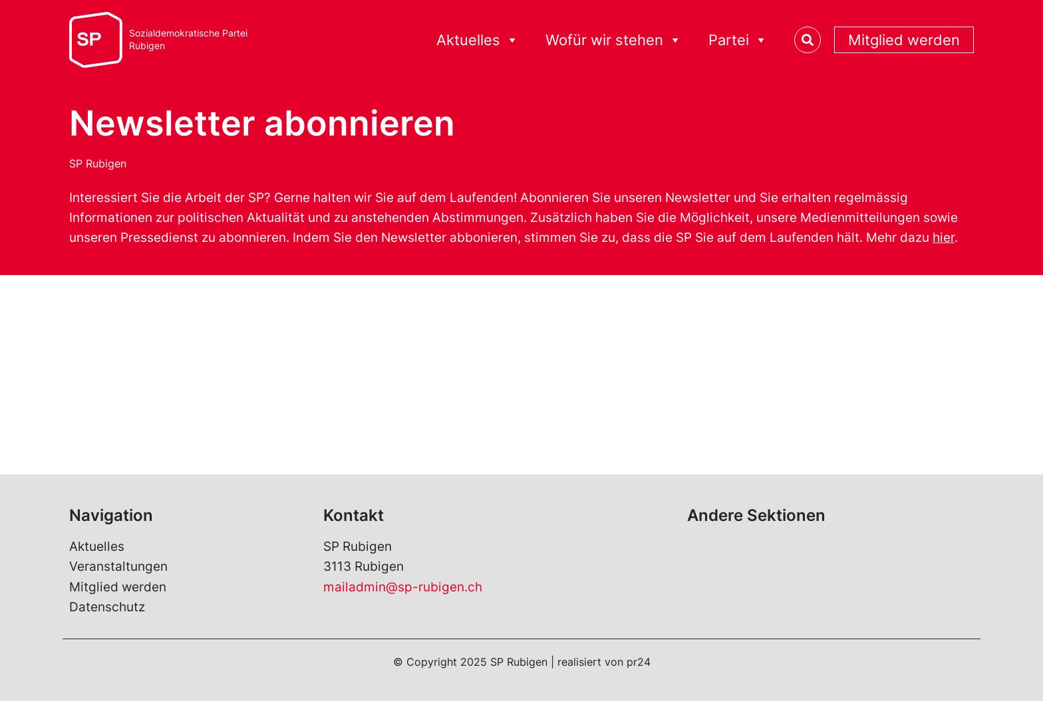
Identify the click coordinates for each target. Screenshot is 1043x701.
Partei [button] (738, 40)
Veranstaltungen (118, 566)
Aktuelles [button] (477, 40)
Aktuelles (96, 546)
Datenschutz (107, 607)
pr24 (639, 661)
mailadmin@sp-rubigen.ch (402, 587)
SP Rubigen (97, 163)
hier (944, 237)
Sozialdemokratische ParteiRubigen (188, 39)
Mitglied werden (904, 40)
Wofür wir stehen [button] (613, 40)
